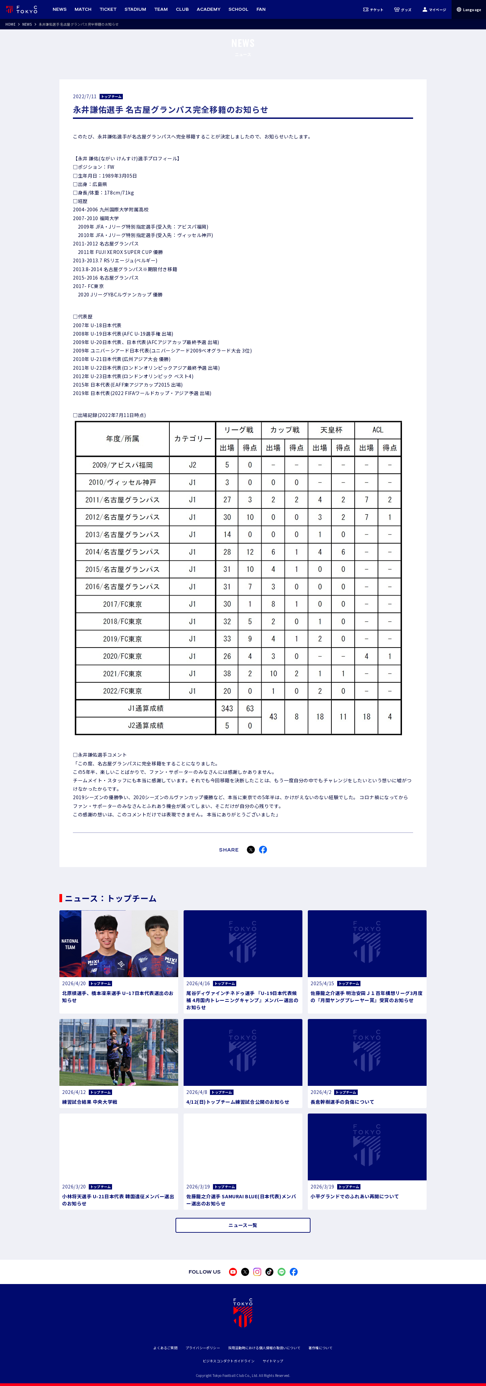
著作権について (320, 1347)
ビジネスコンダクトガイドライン (228, 1360)
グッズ (402, 9)
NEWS (27, 24)
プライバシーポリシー (203, 1347)
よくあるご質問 (165, 1347)
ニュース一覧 (242, 1225)
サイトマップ (273, 1360)
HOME (10, 24)
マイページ (434, 9)
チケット (373, 9)
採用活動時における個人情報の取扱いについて (264, 1347)
